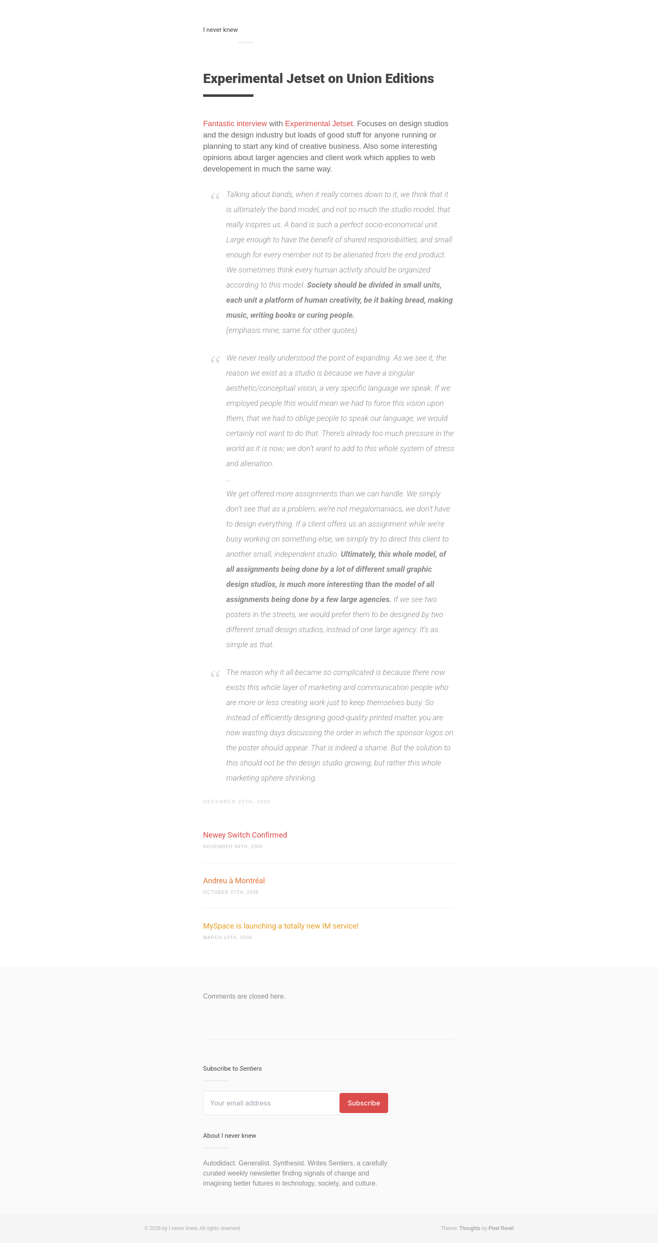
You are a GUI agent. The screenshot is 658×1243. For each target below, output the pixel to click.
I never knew (220, 30)
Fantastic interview (235, 123)
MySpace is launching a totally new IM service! (281, 925)
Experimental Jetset (319, 123)
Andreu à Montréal (234, 880)
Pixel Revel (501, 1228)
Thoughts (470, 1228)
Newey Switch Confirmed (245, 834)
